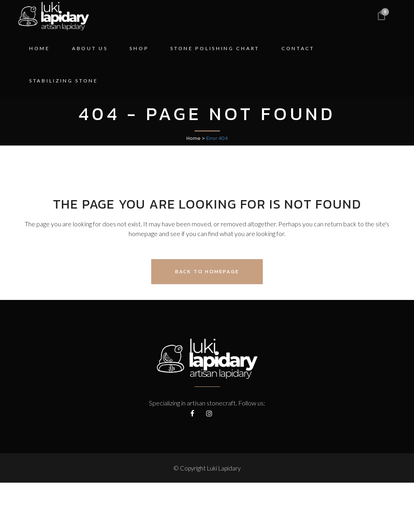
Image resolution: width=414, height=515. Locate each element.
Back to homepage (207, 271)
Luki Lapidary (224, 468)
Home (193, 138)
